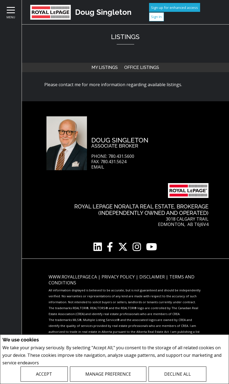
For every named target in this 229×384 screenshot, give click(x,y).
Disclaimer (152, 277)
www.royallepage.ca (73, 277)
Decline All (177, 374)
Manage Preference (108, 374)
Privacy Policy (54, 362)
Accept (44, 374)
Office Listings (141, 67)
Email (97, 167)
